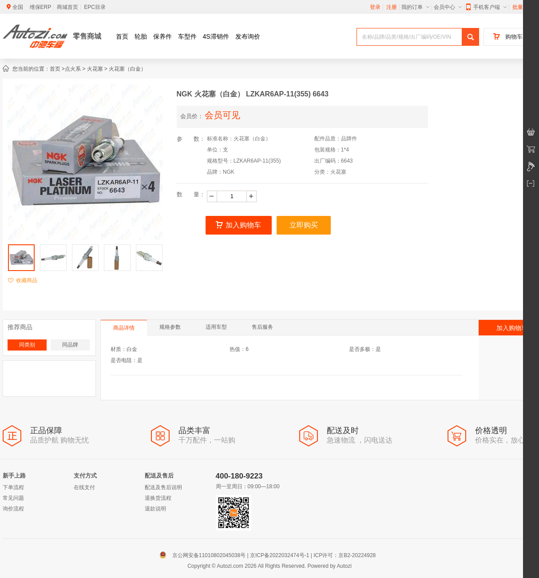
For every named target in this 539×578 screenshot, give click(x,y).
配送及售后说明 (163, 487)
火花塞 (95, 69)
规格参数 (170, 327)
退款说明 (155, 509)
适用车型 (216, 327)
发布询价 (247, 36)
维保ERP (41, 7)
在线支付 (84, 487)
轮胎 (141, 36)
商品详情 (124, 328)
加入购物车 (238, 225)
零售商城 (87, 36)
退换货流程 (158, 498)
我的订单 (415, 7)
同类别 (27, 345)
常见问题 (13, 498)
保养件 (162, 36)
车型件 (187, 36)
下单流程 (13, 487)
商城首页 (67, 7)
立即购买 (303, 225)
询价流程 (13, 509)
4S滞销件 (216, 36)
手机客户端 (486, 7)
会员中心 (448, 7)
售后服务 (262, 327)
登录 (375, 7)
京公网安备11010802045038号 (204, 555)
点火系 (73, 69)
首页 (122, 36)
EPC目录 (95, 7)
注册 (391, 7)
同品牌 (70, 345)
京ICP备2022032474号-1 (279, 555)
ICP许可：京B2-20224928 (344, 555)
